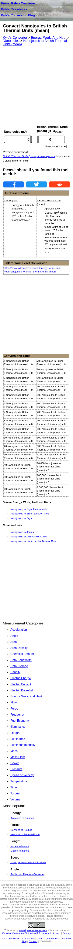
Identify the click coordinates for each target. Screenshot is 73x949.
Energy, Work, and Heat (26, 696)
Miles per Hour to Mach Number (28, 862)
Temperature (18, 781)
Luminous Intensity (22, 744)
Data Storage (19, 666)
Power (14, 763)
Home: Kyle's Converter (18, 3)
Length (14, 732)
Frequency (17, 714)
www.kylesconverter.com (33, 930)
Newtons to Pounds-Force (25, 834)
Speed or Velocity (22, 775)
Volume (15, 799)
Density (15, 672)
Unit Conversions (10, 938)
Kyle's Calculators (14, 9)
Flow (13, 702)
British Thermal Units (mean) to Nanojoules (29, 156)
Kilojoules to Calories (22, 818)
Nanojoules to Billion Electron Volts (29, 513)
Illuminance (18, 726)
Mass (14, 751)
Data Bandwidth (21, 660)
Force (14, 708)
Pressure (16, 769)
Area (13, 641)
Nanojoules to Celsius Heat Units (28, 536)
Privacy (66, 933)
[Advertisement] (36, 85)
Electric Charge (20, 678)
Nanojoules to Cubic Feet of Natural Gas (33, 541)
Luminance (17, 738)
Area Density (19, 647)
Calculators (28, 938)
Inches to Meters (19, 846)
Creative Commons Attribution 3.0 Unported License (31, 933)
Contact (33, 941)
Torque (14, 793)
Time (13, 787)
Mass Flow (17, 757)
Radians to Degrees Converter (27, 874)
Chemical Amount (22, 653)
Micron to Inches (19, 850)
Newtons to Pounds (21, 829)
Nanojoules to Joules (22, 532)
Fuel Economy (20, 720)
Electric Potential (21, 690)
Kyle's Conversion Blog (18, 15)
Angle (14, 635)
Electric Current (20, 684)
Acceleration (18, 629)
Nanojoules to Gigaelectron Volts (28, 509)
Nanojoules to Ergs (21, 518)
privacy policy (20, 910)
